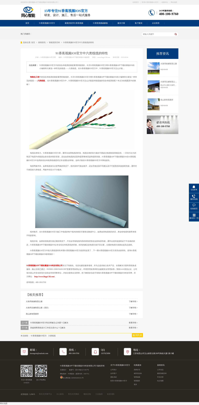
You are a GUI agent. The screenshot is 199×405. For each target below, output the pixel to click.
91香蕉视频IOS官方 (47, 23)
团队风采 (113, 377)
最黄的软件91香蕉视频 (74, 23)
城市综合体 (138, 373)
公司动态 (160, 370)
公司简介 (113, 370)
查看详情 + (133, 323)
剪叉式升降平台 (45, 394)
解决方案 (121, 23)
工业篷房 (99, 394)
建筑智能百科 (162, 373)
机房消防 (110, 394)
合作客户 (113, 373)
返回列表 (137, 335)
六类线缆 (41, 81)
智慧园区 (137, 381)
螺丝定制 (87, 394)
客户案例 (138, 23)
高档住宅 (137, 370)
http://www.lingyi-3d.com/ (44, 277)
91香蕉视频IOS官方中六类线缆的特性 (78, 42)
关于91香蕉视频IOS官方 (120, 365)
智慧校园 (137, 377)
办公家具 (60, 394)
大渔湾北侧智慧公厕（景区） (38, 308)
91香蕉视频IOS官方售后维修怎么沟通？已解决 (49, 323)
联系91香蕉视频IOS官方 (150, 2)
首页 (27, 23)
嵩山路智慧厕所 (32, 314)
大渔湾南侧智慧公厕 (34, 301)
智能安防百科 (54, 42)
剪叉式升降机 (73, 394)
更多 (135, 384)
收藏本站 (165, 2)
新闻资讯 (42, 42)
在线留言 (135, 2)
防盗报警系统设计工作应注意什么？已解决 (47, 328)
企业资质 (155, 23)
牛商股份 (71, 374)
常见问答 (160, 377)
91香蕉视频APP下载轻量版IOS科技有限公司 (44, 266)
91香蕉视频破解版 (100, 23)
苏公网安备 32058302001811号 (72, 377)
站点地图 (160, 381)
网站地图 (174, 2)
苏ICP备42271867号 (82, 370)
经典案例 (137, 365)
